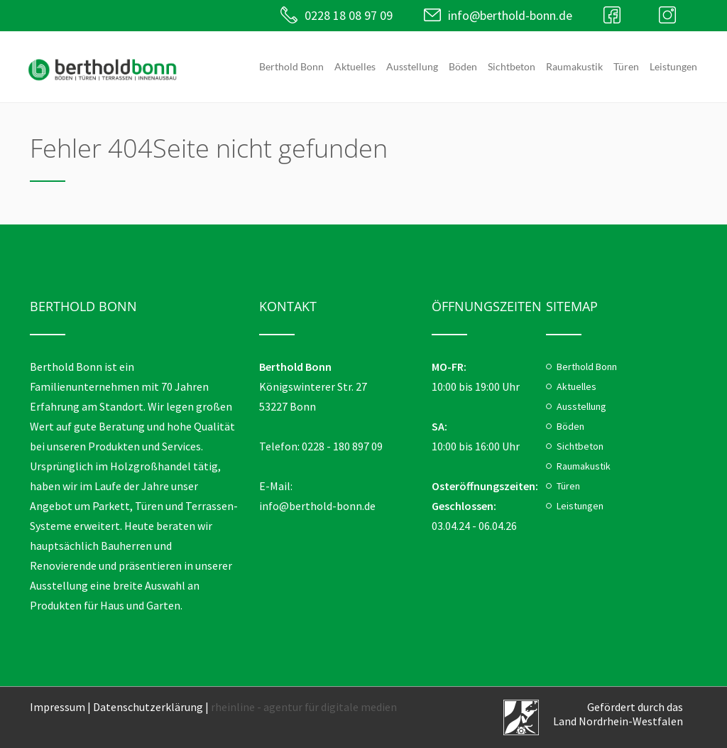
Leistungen (673, 66)
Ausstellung (412, 66)
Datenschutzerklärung (148, 707)
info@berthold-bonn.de (510, 15)
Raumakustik (574, 66)
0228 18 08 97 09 (349, 15)
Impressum (57, 707)
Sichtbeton (511, 66)
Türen (626, 66)
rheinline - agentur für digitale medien (304, 707)
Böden (463, 66)
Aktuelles (355, 66)
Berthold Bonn (291, 66)
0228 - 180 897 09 (342, 446)
